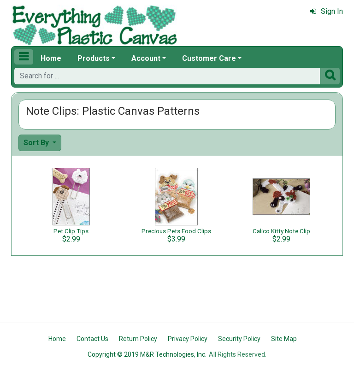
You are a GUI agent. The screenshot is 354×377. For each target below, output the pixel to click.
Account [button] (145, 58)
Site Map (284, 338)
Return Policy (138, 338)
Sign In (326, 11)
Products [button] (93, 58)
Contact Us (92, 338)
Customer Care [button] (209, 58)
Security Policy (239, 338)
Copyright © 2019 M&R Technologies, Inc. (147, 354)
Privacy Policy (187, 338)
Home (51, 58)
